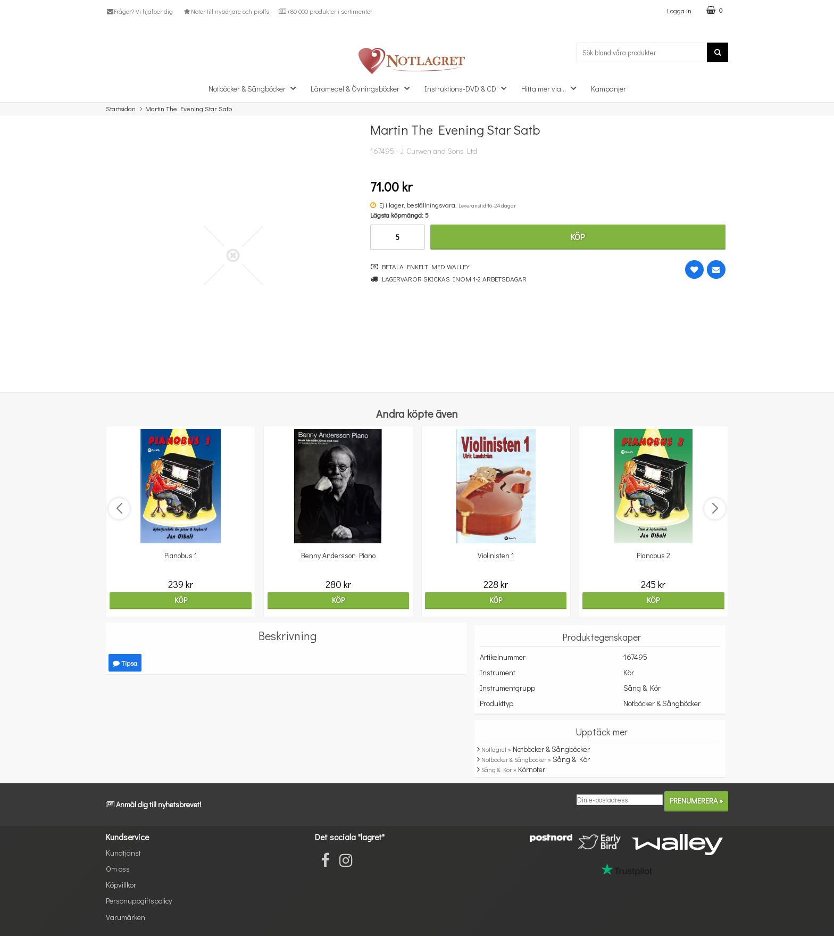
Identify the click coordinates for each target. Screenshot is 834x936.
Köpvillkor (121, 885)
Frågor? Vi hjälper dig (139, 11)
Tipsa (125, 662)
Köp (578, 236)
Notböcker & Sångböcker (255, 88)
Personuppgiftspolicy (139, 901)
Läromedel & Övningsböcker (363, 88)
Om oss (118, 869)
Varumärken (125, 917)
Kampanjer (608, 89)
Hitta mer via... (551, 88)
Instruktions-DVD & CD (468, 88)
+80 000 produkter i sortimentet (325, 11)
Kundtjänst (123, 853)
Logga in (679, 10)
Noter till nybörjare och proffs (225, 11)
